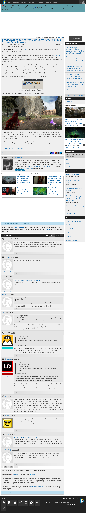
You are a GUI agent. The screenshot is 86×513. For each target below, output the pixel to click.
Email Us (69, 102)
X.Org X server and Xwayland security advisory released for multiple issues (75, 84)
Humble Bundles (71, 167)
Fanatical (69, 159)
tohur (4, 277)
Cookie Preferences (72, 225)
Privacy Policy (64, 502)
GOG (75, 8)
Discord (48, 2)
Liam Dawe (7, 45)
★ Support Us (75, 39)
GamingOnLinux (13, 2)
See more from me (19, 170)
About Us (69, 236)
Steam (18, 148)
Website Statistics (71, 240)
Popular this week (72, 44)
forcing (25, 49)
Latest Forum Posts (72, 171)
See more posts (71, 214)
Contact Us (33, 2)
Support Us (69, 229)
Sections (24, 2)
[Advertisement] (43, 24)
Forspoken (56, 55)
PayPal (38, 8)
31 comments (59, 44)
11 (84, 125)
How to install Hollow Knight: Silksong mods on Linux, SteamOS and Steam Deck (75, 140)
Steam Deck (11, 148)
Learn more (60, 37)
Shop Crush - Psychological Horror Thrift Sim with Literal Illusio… (74, 198)
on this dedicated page (37, 487)
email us (47, 229)
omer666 (7, 257)
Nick (6, 396)
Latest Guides (70, 105)
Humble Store (6, 10)
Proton (6, 148)
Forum (55, 2)
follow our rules (18, 227)
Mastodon (29, 168)
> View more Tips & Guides (73, 148)
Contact (68, 98)
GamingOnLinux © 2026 (70, 498)
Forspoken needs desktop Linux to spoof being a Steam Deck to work (31, 41)
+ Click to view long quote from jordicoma (27, 280)
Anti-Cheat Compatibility (74, 221)
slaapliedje (8, 450)
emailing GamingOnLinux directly (39, 166)
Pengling (5, 294)
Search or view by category (74, 95)
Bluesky (41, 2)
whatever (8, 239)
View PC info (7, 271)
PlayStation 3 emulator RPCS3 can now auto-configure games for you (74, 76)
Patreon (14, 475)
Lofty (3, 312)
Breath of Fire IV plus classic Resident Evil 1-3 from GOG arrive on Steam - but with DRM (54, 180)
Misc (16, 148)
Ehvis (6, 333)
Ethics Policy (74, 502)
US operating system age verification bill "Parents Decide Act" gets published (74, 69)
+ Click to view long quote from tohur (25, 437)
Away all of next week (72, 174)
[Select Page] (16, 467)
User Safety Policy (72, 504)
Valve (22, 148)
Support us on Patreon (9, 6)
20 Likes (4, 153)
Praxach (7, 434)
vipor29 (7, 416)
